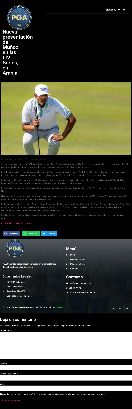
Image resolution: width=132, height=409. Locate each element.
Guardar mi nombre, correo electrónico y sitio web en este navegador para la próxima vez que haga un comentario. (54, 394)
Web (2, 384)
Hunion (59, 307)
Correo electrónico (9, 374)
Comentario (6, 331)
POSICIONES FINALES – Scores (16, 223)
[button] (126, 18)
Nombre (4, 363)
